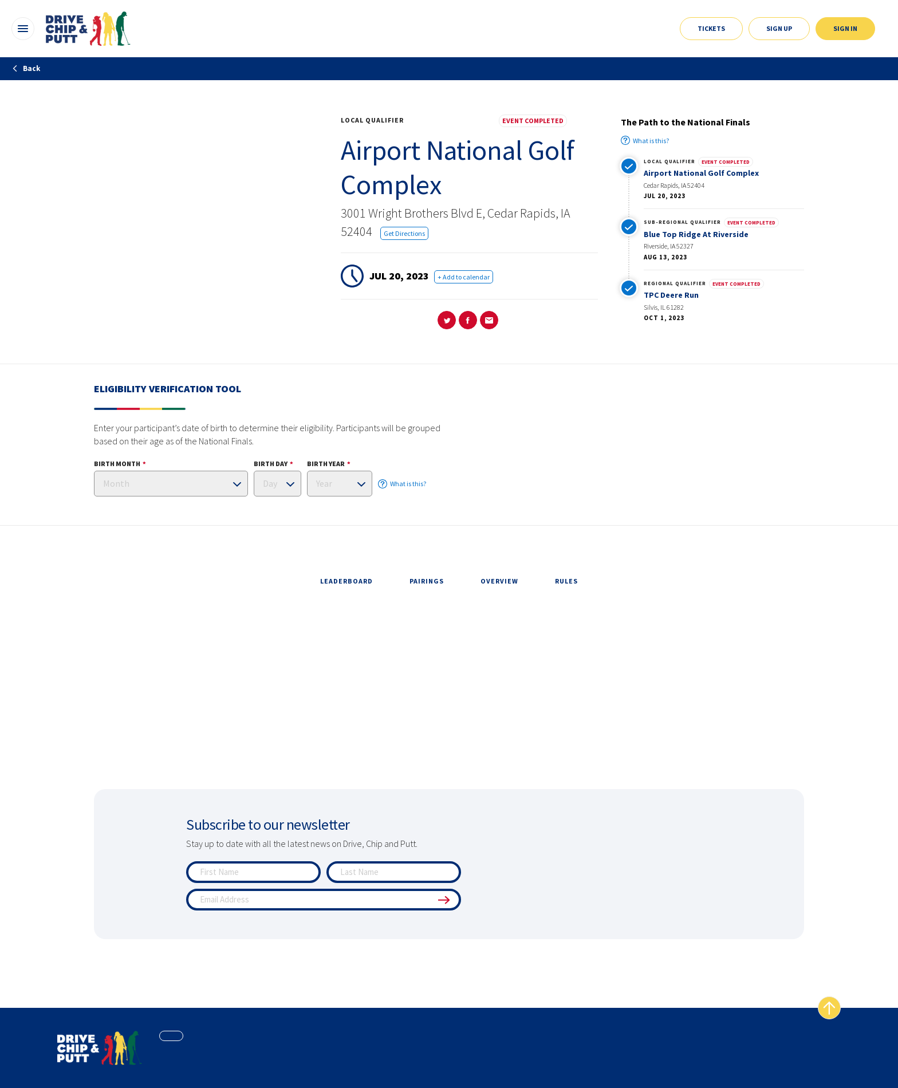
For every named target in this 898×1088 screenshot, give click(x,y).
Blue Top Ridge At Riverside (696, 234)
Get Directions (404, 233)
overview (499, 581)
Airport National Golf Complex (701, 173)
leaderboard (346, 581)
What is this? (645, 140)
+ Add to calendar (464, 277)
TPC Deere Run (671, 295)
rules (566, 581)
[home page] (99, 1048)
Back (25, 68)
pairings (426, 581)
